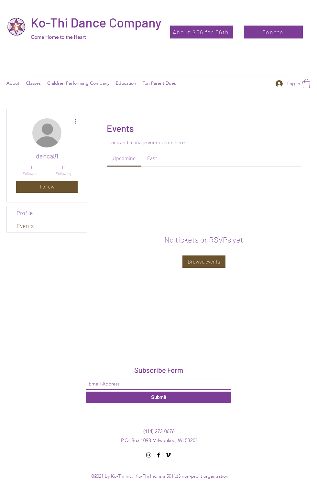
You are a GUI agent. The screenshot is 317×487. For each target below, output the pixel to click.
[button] (126, 83)
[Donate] (273, 32)
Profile (24, 212)
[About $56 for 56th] (201, 32)
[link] (124, 158)
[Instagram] (149, 455)
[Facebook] (158, 455)
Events (25, 225)
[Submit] (158, 397)
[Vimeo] (168, 455)
